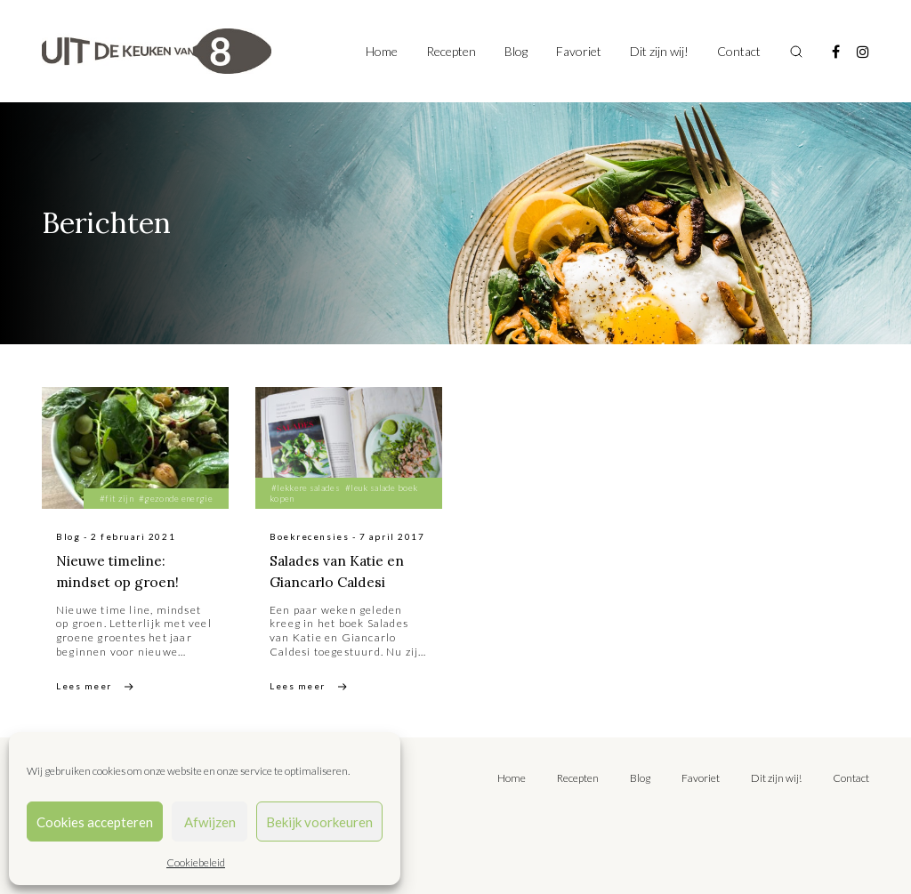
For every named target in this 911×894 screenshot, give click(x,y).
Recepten (451, 51)
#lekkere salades (305, 487)
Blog (516, 51)
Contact (739, 51)
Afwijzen (210, 822)
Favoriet (578, 51)
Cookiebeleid (195, 862)
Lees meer (84, 686)
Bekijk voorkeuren (319, 822)
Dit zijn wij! (659, 51)
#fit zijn (116, 498)
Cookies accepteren (94, 822)
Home (382, 51)
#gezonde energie (176, 498)
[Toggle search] (796, 51)
